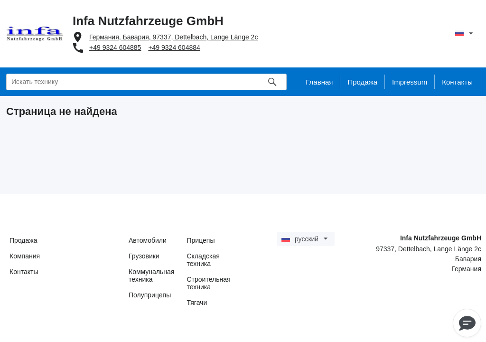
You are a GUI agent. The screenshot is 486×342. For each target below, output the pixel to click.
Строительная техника (209, 283)
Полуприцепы (150, 295)
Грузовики (144, 256)
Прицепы (201, 240)
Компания (24, 256)
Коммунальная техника (151, 275)
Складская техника (203, 259)
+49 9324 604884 (174, 47)
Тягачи (197, 302)
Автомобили (148, 240)
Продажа (23, 240)
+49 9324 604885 (115, 47)
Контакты (23, 272)
